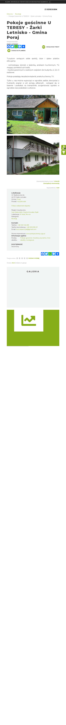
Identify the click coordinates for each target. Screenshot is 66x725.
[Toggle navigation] (49, 2)
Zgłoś (56, 181)
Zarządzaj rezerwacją (51, 183)
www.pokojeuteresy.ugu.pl (35, 234)
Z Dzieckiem (51, 9)
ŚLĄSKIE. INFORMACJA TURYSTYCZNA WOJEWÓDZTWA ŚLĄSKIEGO (26, 2)
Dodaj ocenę (34, 258)
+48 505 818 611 (32, 227)
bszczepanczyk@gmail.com (26, 229)
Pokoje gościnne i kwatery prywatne (33, 238)
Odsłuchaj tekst (50, 47)
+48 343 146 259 (23, 225)
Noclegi (14, 219)
